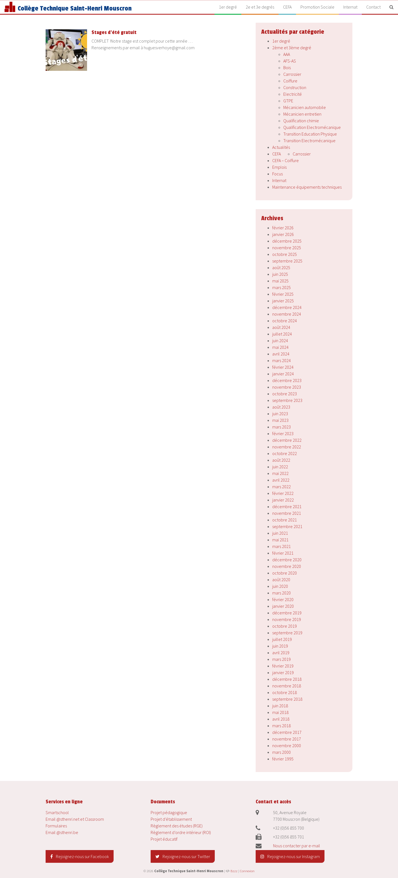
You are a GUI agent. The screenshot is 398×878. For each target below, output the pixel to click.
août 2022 (281, 460)
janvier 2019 (283, 672)
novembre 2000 (286, 745)
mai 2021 (280, 539)
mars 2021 (281, 546)
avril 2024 (280, 354)
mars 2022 (281, 486)
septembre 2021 (287, 526)
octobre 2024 (284, 320)
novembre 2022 (286, 447)
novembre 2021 (286, 513)
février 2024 (283, 367)
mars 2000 (281, 752)
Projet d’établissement (171, 819)
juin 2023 (280, 413)
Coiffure (290, 81)
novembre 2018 (286, 686)
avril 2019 (280, 652)
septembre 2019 (287, 632)
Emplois (279, 167)
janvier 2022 (283, 500)
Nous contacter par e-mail (296, 845)
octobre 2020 (284, 573)
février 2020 (283, 599)
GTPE (288, 100)
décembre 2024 (287, 307)
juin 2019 (280, 646)
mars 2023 (281, 427)
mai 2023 (280, 420)
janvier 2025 (283, 300)
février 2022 (283, 493)
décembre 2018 (287, 679)
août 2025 (281, 267)
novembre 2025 (286, 247)
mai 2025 (280, 281)
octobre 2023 (284, 393)
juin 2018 (280, 705)
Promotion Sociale (317, 7)
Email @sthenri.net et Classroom (75, 819)
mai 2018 (280, 712)
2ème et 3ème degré (291, 47)
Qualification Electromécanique (312, 127)
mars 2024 (281, 360)
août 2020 (281, 579)
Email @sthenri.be (62, 832)
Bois (287, 67)
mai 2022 (280, 473)
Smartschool (57, 812)
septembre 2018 (287, 699)
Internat (350, 7)
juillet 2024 (282, 334)
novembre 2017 (286, 739)
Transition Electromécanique (309, 140)
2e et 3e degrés (260, 7)
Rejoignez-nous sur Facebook (79, 856)
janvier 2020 (283, 606)
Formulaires (56, 825)
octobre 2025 (284, 254)
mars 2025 (281, 287)
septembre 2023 (287, 400)
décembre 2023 (287, 380)
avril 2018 (280, 719)
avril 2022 (280, 480)
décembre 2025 (287, 241)
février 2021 (283, 553)
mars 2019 (281, 659)
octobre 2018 (284, 692)
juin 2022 (280, 466)
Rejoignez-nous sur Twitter (182, 856)
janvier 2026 (283, 234)
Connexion (247, 871)
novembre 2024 (286, 314)
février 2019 (283, 666)
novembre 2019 (286, 619)
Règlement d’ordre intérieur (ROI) (181, 832)
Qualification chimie (301, 120)
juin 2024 (280, 340)
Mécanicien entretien (302, 114)
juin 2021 (280, 533)
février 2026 (283, 227)
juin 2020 (280, 586)
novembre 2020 (286, 566)
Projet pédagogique (169, 812)
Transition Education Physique (310, 134)
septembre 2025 (287, 261)
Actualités (281, 147)
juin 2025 (280, 274)
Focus (277, 173)
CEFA (287, 7)
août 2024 (281, 327)
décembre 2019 (287, 612)
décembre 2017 (287, 732)
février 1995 (283, 759)
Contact (373, 7)
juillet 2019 (282, 639)
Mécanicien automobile (304, 107)
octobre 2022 (284, 453)
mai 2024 (280, 347)
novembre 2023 (286, 387)
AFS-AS (289, 61)
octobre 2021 (284, 520)
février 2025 (283, 294)
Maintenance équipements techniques (307, 187)
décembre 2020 (287, 559)
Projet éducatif (164, 839)
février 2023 (283, 433)
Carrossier (292, 74)
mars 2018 (281, 725)
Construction (294, 87)
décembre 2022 (287, 440)
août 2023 (281, 407)
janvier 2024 (283, 373)
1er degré (228, 7)
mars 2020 (281, 593)
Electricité (292, 94)
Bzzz (234, 871)
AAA (286, 54)
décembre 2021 (287, 506)
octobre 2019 (284, 626)
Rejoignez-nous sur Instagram (290, 856)
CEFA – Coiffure (285, 160)
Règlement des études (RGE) (177, 825)
